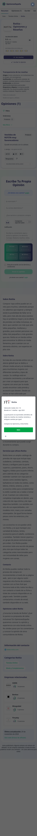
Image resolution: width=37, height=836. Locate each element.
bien (18, 430)
